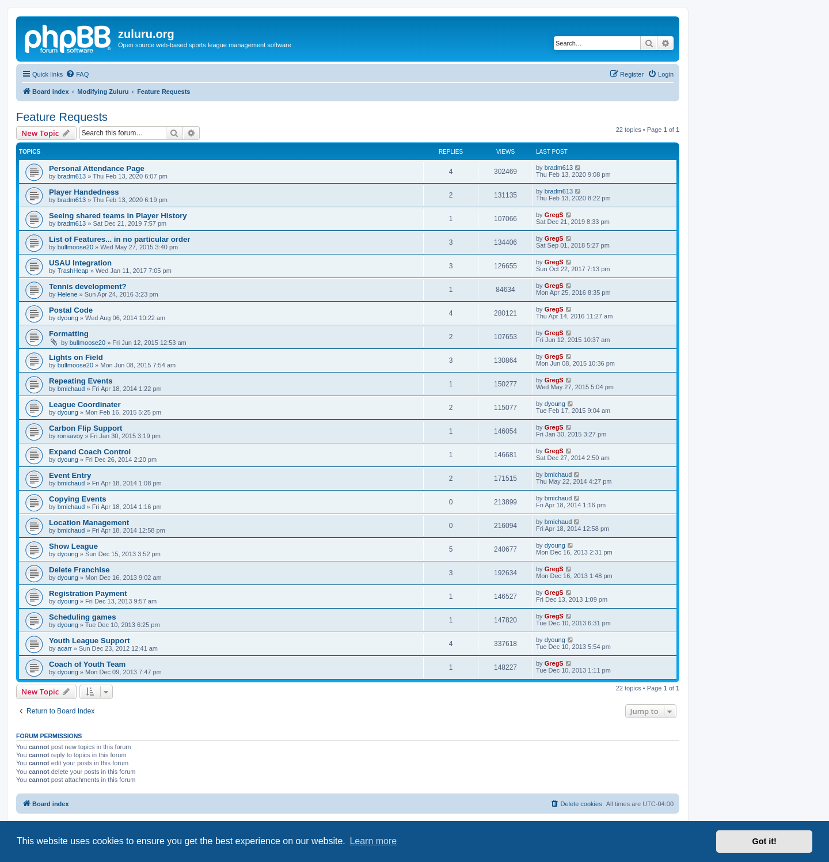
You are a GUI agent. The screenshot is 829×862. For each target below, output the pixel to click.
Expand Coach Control (90, 451)
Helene (68, 294)
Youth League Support (89, 640)
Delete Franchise (79, 569)
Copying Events (78, 499)
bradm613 (72, 176)
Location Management (89, 522)
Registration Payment (88, 593)
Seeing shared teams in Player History (118, 215)
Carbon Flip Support (85, 428)
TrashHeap (73, 270)
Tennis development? (88, 286)
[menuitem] (77, 74)
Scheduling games (82, 617)
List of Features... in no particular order (119, 239)
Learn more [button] (373, 841)
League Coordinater (85, 404)
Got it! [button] (764, 841)
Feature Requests (62, 117)
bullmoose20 (75, 247)
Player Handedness (84, 192)
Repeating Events (81, 381)
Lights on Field (76, 357)
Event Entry (70, 475)
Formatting (69, 333)
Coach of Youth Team (87, 664)
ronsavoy (70, 435)
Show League (73, 546)
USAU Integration (80, 263)
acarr (65, 648)
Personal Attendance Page (96, 168)
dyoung (68, 317)
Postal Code (71, 310)
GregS (554, 214)
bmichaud (71, 388)
